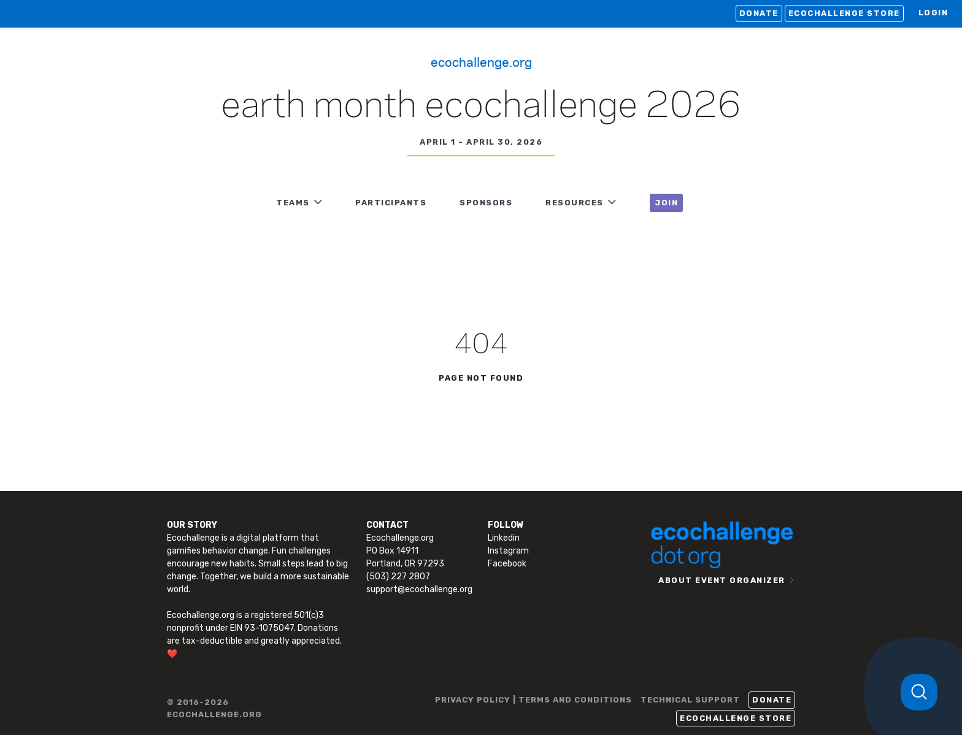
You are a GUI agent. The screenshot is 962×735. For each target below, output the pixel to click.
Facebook (507, 563)
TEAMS (293, 202)
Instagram (508, 551)
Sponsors (486, 202)
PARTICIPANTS (390, 202)
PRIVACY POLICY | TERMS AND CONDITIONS (533, 699)
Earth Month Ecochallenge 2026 (481, 106)
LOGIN (933, 12)
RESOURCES (574, 202)
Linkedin (504, 538)
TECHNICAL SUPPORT (690, 699)
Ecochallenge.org (481, 61)
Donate (759, 13)
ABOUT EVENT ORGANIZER (721, 580)
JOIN (666, 202)
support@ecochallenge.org (419, 589)
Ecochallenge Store (844, 13)
